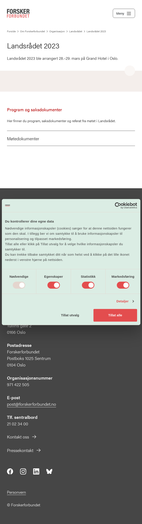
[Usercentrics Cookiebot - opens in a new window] (118, 205)
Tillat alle (115, 315)
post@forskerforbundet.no (31, 404)
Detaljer (122, 301)
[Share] (130, 70)
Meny (124, 13)
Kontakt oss (22, 436)
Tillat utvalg (70, 315)
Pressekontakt (24, 450)
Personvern (16, 492)
